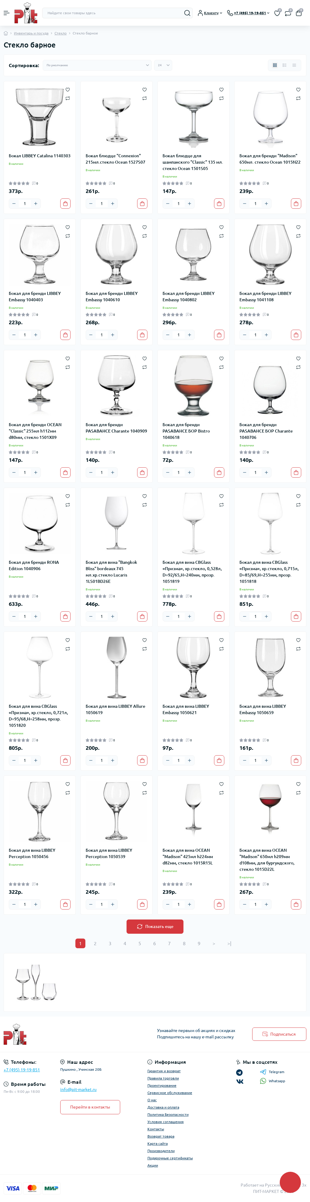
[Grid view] (275, 65)
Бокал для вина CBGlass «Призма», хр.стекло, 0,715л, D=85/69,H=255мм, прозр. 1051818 (269, 572)
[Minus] (14, 203)
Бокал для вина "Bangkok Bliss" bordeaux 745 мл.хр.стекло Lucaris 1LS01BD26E (111, 572)
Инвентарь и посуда (31, 33)
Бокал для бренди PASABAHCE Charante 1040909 (116, 427)
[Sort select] (97, 65)
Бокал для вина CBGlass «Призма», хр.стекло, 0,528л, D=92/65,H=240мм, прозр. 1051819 (192, 572)
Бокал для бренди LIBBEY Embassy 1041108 (265, 296)
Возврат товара (160, 1136)
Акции (152, 1165)
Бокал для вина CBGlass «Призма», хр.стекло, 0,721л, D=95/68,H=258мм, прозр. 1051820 (38, 716)
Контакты (155, 1129)
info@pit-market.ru (78, 1089)
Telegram (272, 1072)
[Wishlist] (67, 89)
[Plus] (36, 203)
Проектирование (161, 1085)
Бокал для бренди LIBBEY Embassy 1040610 (112, 296)
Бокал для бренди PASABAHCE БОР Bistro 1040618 (186, 431)
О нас (152, 1100)
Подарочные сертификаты (170, 1158)
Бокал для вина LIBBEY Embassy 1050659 (262, 709)
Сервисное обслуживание (169, 1093)
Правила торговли (163, 1078)
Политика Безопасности (168, 1114)
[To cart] (65, 203)
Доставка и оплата (163, 1107)
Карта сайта (157, 1143)
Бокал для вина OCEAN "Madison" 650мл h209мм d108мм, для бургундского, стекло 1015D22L (267, 860)
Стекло (60, 33)
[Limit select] (163, 65)
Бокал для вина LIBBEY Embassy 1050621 (186, 709)
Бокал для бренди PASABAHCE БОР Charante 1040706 (266, 431)
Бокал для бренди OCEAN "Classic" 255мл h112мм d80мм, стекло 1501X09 (35, 431)
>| (229, 943)
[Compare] (67, 97)
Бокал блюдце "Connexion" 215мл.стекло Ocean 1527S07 (115, 159)
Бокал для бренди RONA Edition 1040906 (34, 565)
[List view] (285, 65)
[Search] (187, 13)
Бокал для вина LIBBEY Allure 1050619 (115, 709)
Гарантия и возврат (164, 1071)
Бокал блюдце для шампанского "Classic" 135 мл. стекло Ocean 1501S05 (193, 162)
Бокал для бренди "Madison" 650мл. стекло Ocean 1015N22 (270, 159)
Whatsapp (272, 1081)
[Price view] (294, 65)
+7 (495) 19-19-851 (22, 1069)
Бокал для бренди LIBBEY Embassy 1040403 (35, 296)
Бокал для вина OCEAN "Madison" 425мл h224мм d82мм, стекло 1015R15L (188, 856)
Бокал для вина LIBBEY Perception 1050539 (109, 853)
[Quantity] (25, 203)
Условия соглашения (165, 1122)
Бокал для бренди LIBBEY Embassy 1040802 (189, 296)
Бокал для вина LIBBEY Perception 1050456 (32, 853)
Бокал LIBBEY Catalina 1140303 (40, 155)
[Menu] (7, 13)
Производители (161, 1151)
